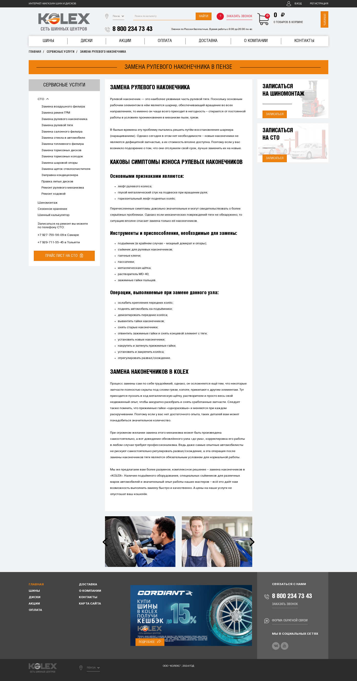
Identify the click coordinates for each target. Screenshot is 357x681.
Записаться (275, 114)
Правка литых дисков (57, 181)
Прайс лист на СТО (64, 256)
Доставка (208, 41)
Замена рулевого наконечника (103, 51)
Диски (86, 41)
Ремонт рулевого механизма (62, 187)
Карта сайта (90, 603)
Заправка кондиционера (59, 175)
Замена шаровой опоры (59, 163)
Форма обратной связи (290, 620)
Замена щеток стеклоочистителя (65, 169)
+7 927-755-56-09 (51, 235)
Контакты (304, 41)
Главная (35, 51)
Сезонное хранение (52, 209)
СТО (43, 99)
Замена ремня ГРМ (55, 113)
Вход (298, 4)
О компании (256, 41)
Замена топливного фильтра (62, 144)
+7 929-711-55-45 (51, 242)
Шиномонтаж (48, 203)
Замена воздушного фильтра (63, 106)
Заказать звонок (239, 16)
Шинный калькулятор (53, 215)
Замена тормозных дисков (61, 150)
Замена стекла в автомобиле (63, 138)
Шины (48, 41)
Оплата (165, 41)
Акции (125, 41)
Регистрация (319, 4)
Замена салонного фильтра (61, 131)
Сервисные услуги (60, 51)
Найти (203, 16)
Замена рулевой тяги (57, 125)
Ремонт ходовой (53, 194)
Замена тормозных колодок (62, 156)
